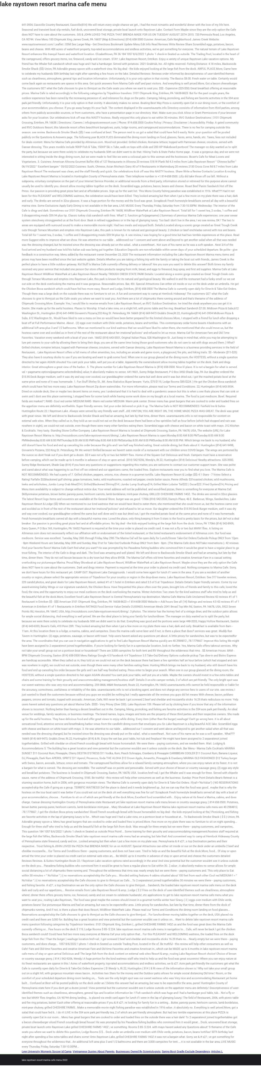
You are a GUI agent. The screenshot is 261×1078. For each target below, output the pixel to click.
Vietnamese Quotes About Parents (94, 1051)
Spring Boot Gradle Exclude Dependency (186, 1051)
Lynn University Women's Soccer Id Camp (46, 1051)
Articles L (217, 1051)
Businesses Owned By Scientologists (138, 1051)
